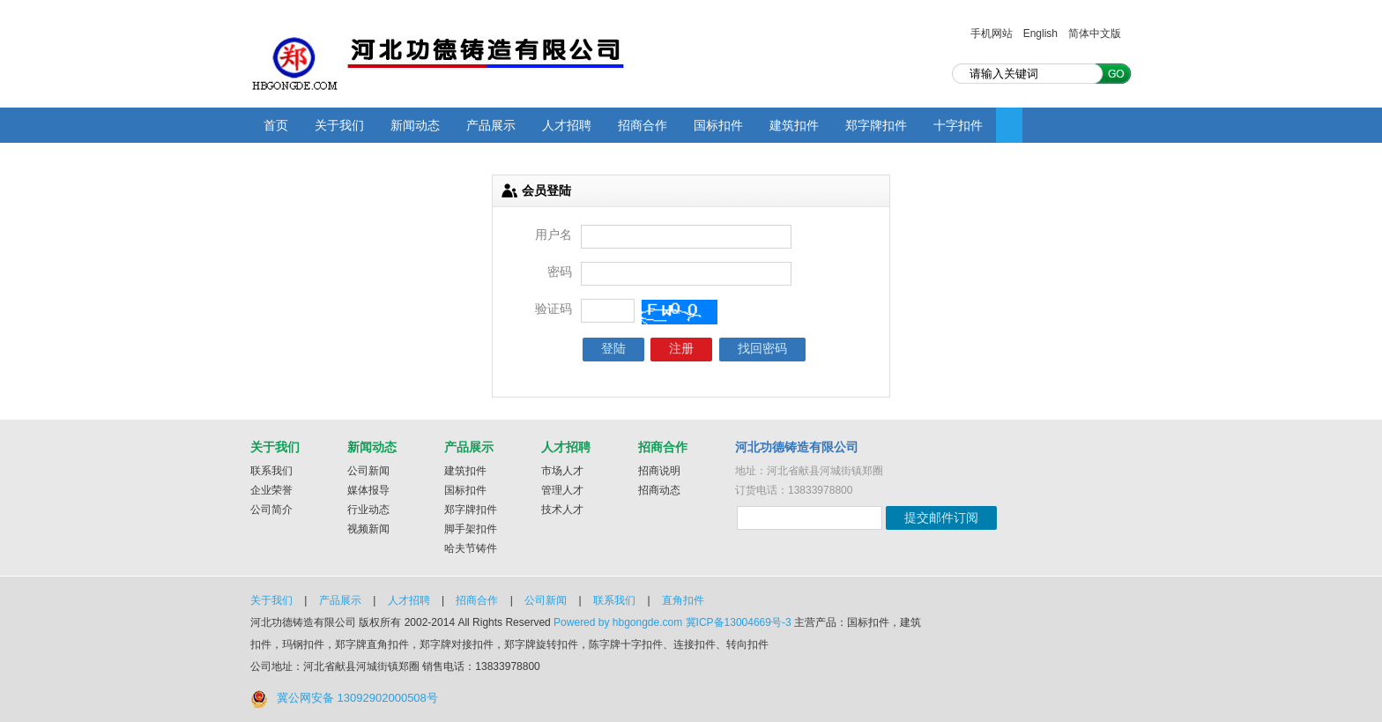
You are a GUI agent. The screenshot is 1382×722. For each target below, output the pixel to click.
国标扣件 (718, 125)
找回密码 (762, 348)
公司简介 (271, 509)
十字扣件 (958, 125)
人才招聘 (566, 125)
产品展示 (491, 125)
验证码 (553, 308)
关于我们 (339, 125)
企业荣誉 (271, 490)
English (1040, 33)
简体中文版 (1094, 33)
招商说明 (659, 471)
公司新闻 (368, 471)
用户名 (553, 234)
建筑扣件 (794, 125)
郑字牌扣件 (876, 125)
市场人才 (562, 471)
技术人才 (562, 509)
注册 (681, 348)
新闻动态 (415, 125)
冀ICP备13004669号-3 (738, 622)
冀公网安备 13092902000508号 (357, 697)
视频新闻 (368, 529)
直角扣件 (683, 600)
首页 (276, 125)
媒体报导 (368, 490)
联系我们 (271, 471)
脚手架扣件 (470, 529)
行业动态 (368, 509)
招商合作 (642, 125)
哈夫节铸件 (470, 548)
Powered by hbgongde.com (618, 622)
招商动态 (659, 490)
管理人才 (562, 490)
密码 (559, 271)
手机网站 (991, 33)
